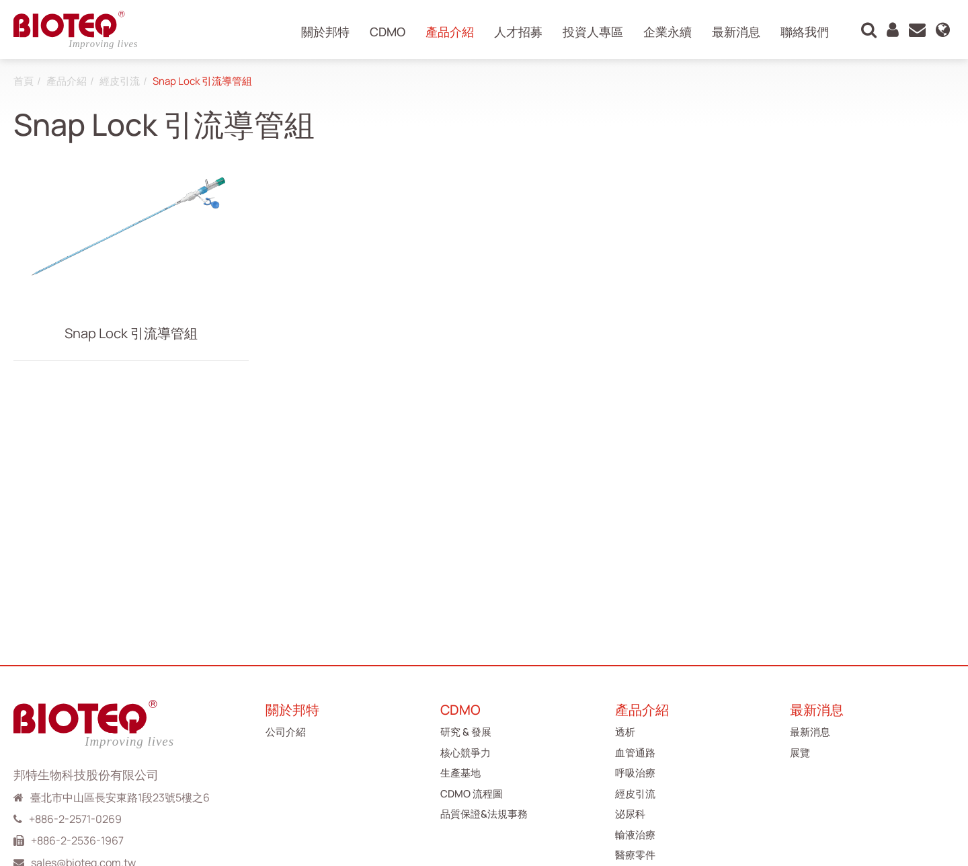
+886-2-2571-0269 (75, 819)
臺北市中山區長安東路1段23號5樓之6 (120, 797)
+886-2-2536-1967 (77, 840)
